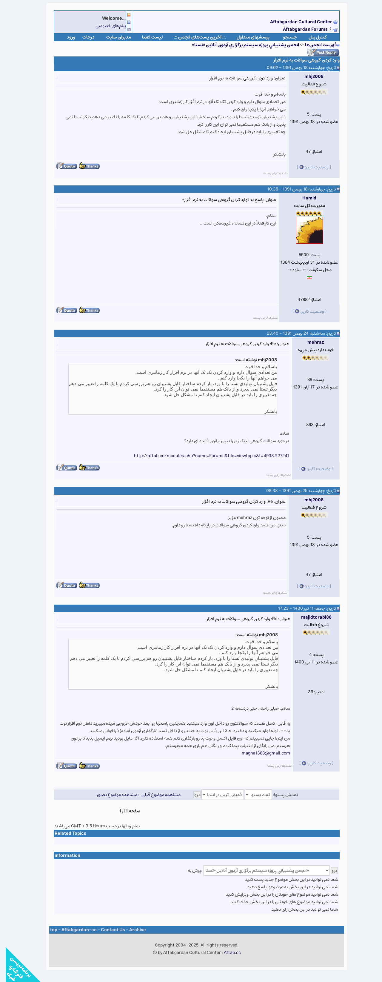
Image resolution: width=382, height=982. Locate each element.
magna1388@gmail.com (260, 753)
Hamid (304, 198)
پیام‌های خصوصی (105, 26)
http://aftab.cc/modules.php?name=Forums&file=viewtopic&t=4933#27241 (205, 456)
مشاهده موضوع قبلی (155, 795)
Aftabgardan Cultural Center (295, 22)
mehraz (310, 342)
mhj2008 (308, 77)
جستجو (284, 37)
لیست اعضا (146, 37)
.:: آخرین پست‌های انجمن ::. (194, 37)
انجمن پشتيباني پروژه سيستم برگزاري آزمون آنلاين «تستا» (240, 45)
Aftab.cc (226, 953)
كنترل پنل (312, 37)
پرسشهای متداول (247, 37)
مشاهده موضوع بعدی (111, 795)
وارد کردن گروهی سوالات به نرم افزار (301, 60)
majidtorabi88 (310, 617)
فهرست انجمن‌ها (315, 45)
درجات (83, 37)
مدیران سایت (113, 37)
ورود (65, 37)
